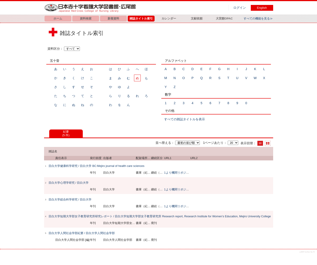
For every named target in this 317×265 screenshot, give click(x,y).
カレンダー (169, 18)
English (262, 7)
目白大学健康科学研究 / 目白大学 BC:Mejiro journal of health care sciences (97, 166)
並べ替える (163, 142)
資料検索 (85, 18)
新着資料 (113, 18)
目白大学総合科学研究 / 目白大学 (70, 199)
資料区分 (53, 48)
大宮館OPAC (224, 18)
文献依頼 (196, 18)
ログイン (239, 7)
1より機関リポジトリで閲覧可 (183, 172)
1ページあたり (213, 142)
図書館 (91, 8)
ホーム (57, 18)
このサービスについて (307, 252)
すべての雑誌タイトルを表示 (184, 119)
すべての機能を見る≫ (258, 18)
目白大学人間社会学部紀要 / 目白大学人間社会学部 (82, 233)
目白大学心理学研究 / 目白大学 (69, 182)
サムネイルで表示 (268, 143)
